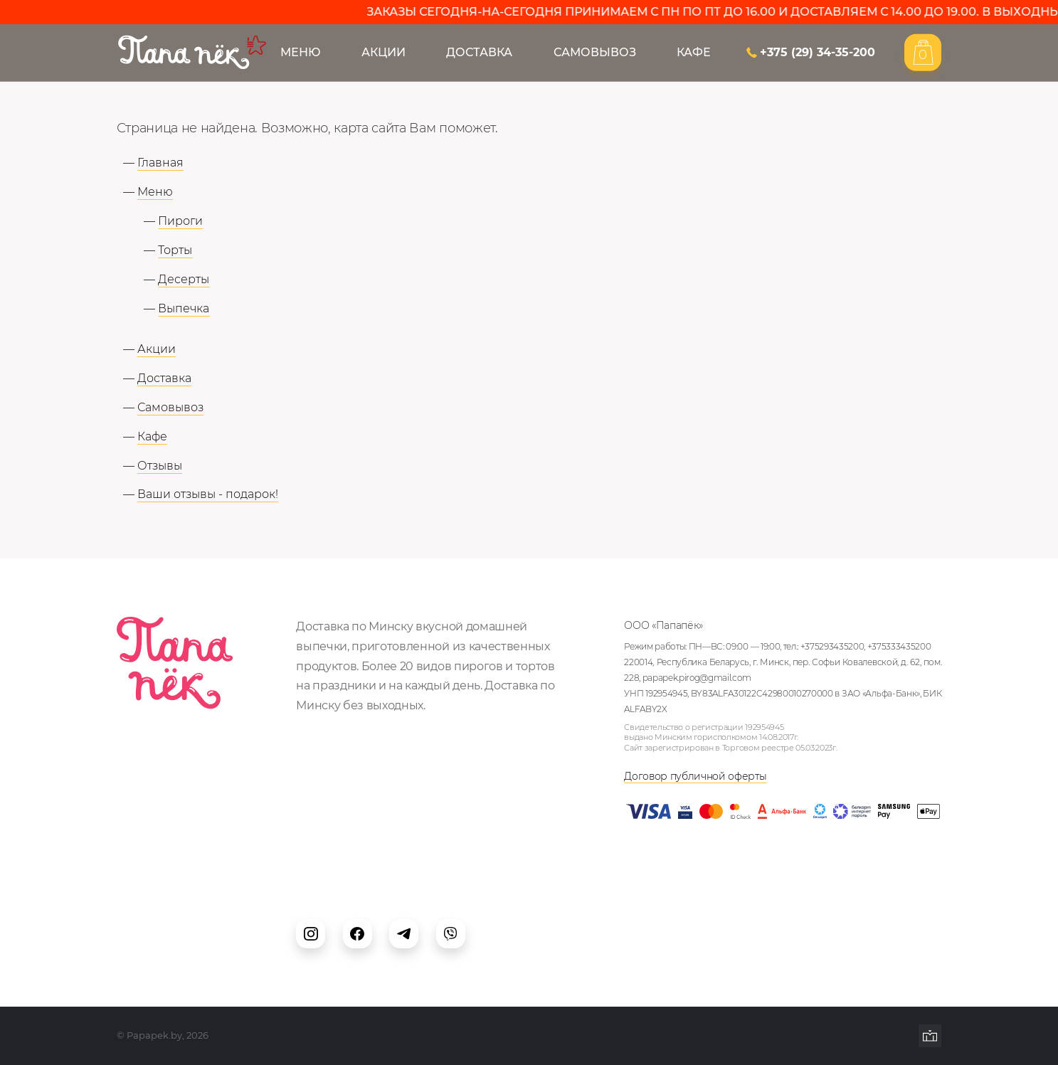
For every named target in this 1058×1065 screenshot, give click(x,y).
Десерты (183, 279)
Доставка (479, 52)
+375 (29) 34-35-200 (817, 52)
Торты (175, 250)
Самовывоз (595, 52)
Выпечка (183, 308)
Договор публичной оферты (695, 776)
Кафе (694, 52)
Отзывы (159, 465)
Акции (383, 52)
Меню (300, 52)
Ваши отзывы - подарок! (207, 494)
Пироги (180, 220)
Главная (160, 162)
